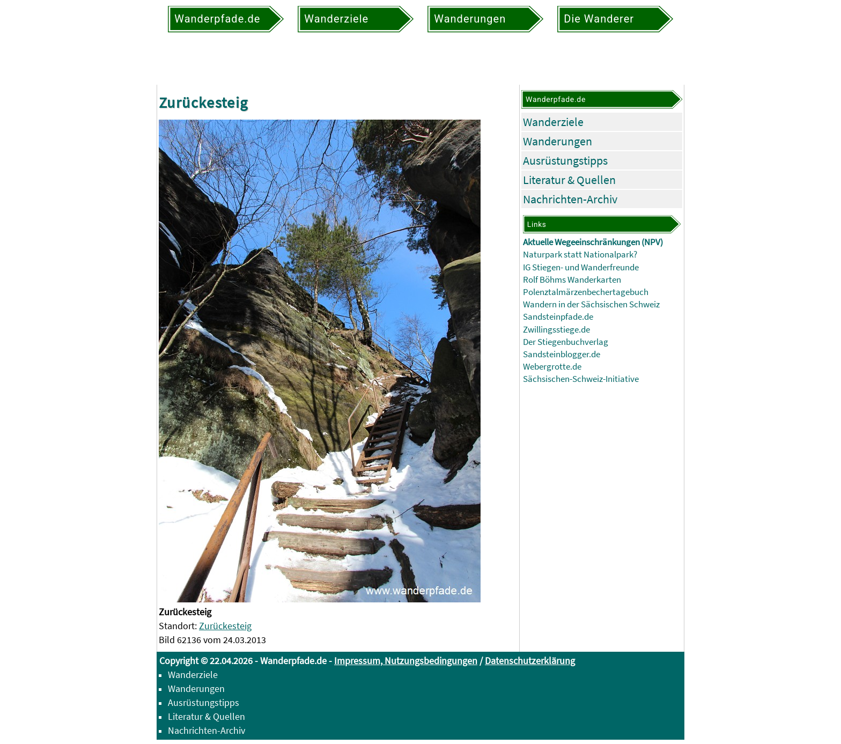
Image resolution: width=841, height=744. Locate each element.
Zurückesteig (225, 626)
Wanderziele (553, 121)
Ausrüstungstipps (565, 160)
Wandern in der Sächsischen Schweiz (591, 304)
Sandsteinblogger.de (561, 354)
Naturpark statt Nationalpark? (580, 254)
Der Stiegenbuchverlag (565, 342)
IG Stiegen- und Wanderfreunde (581, 267)
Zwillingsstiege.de (556, 329)
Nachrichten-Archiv (570, 199)
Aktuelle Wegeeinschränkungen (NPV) (593, 242)
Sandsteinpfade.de (558, 316)
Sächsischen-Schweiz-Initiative (581, 379)
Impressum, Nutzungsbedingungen (405, 660)
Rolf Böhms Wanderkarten (572, 279)
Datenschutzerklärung (530, 660)
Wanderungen (557, 141)
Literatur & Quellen (569, 179)
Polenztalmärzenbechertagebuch (585, 292)
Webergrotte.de (552, 366)
